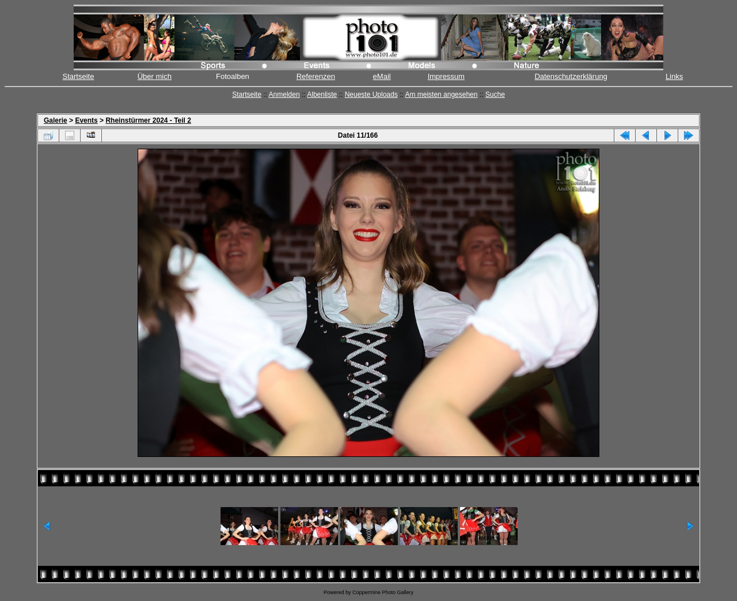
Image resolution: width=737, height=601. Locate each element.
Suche (495, 94)
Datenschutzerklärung (570, 76)
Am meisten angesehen (441, 94)
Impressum (446, 76)
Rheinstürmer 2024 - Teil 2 (148, 120)
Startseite (78, 76)
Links (674, 76)
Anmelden (284, 94)
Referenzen (316, 76)
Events (86, 120)
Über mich (155, 76)
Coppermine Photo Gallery (382, 592)
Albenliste (322, 94)
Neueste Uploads (371, 94)
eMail (382, 76)
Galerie (55, 120)
